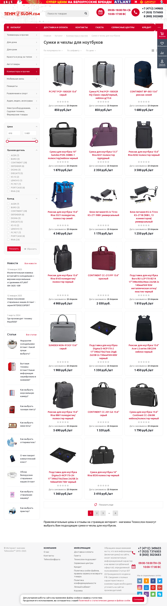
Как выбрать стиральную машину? (26, 494)
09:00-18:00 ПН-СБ (119, 10)
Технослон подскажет (85, 559)
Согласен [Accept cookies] (138, 599)
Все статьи (31, 335)
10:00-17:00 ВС (117, 14)
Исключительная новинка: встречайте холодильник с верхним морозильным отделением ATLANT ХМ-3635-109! (20, 279)
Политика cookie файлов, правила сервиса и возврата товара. (88, 573)
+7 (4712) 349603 (152, 8)
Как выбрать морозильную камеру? (27, 393)
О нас (46, 552)
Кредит (146, 27)
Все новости (31, 263)
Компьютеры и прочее (18, 71)
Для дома (12, 42)
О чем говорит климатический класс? (27, 458)
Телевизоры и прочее (18, 35)
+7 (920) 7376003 (152, 12)
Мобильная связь (15, 79)
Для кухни (12, 49)
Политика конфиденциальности (85, 581)
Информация (82, 548)
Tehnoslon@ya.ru (52, 559)
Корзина (78, 590)
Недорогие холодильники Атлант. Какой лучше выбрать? (27, 347)
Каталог (16, 27)
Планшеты (12, 86)
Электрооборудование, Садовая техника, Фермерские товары (19, 111)
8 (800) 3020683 (153, 16)
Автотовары (13, 64)
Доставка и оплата (56, 27)
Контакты (82, 27)
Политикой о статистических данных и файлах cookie (104, 600)
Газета (100, 27)
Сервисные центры (122, 27)
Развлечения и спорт (17, 93)
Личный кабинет (82, 587)
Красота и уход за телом (19, 57)
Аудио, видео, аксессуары (20, 101)
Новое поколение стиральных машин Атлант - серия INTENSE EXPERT (21, 302)
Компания (50, 548)
